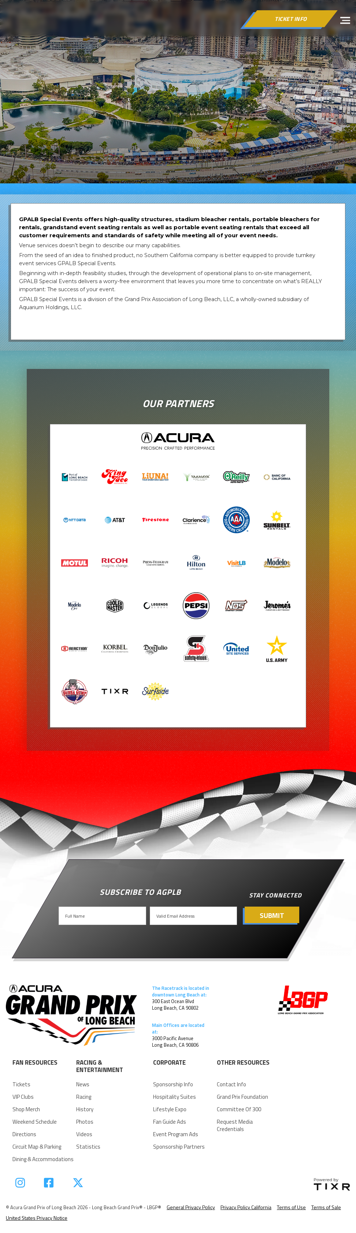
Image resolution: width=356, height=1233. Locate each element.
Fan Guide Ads (169, 1122)
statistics (88, 1146)
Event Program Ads (175, 1134)
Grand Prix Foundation (242, 1097)
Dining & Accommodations (43, 1159)
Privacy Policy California (245, 1207)
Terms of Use (291, 1207)
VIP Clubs (23, 1097)
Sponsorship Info (173, 1084)
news (82, 1084)
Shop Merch (26, 1109)
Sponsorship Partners (179, 1146)
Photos (84, 1122)
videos (84, 1134)
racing (83, 1097)
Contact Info (231, 1084)
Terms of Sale (326, 1207)
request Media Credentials (235, 1125)
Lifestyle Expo (169, 1109)
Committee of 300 (239, 1109)
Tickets (21, 1084)
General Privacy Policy (191, 1207)
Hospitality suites (174, 1097)
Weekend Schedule (34, 1122)
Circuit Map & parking (36, 1146)
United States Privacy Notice (36, 1217)
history (84, 1109)
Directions (24, 1134)
